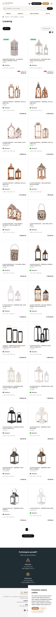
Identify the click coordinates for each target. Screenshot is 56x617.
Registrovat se (36, 3)
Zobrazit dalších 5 (28, 536)
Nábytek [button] (8, 13)
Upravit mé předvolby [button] (38, 611)
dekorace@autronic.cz (28, 582)
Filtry (6, 28)
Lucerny (22, 17)
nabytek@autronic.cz (28, 568)
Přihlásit (45, 3)
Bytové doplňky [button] (34, 13)
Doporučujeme (46, 28)
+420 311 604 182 (28, 580)
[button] (29, 3)
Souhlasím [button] (35, 608)
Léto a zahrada (14, 17)
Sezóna (7, 17)
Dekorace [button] (20, 13)
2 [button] (29, 529)
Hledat (50, 8)
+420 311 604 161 (28, 566)
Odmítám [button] (43, 608)
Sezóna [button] (48, 13)
